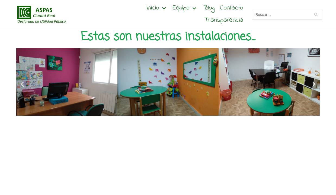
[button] (22, 84)
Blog (209, 8)
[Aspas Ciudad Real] (41, 14)
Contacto (231, 8)
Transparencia (223, 20)
